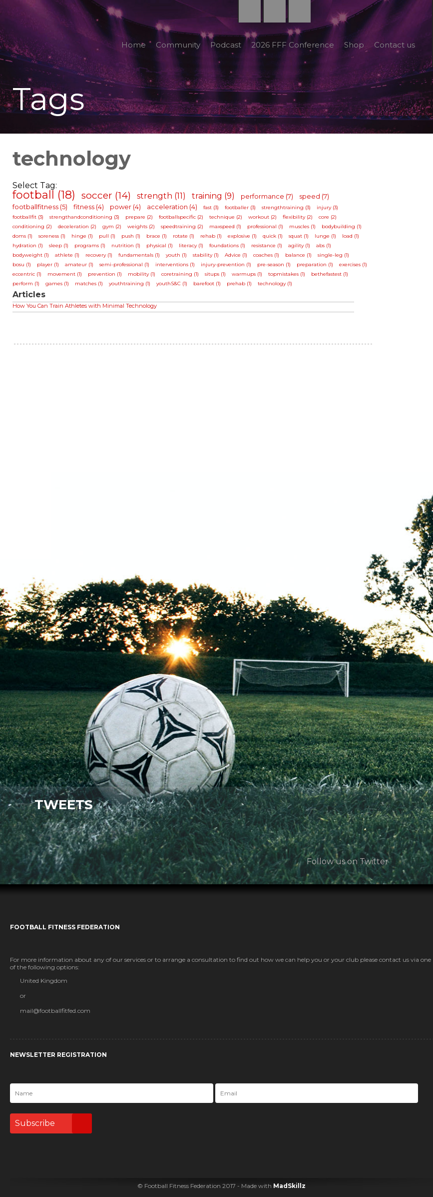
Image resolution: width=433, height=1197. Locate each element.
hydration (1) (27, 245)
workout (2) (262, 217)
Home (133, 45)
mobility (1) (141, 274)
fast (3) (211, 207)
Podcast (225, 45)
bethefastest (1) (329, 274)
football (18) (43, 195)
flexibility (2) (298, 217)
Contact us (394, 45)
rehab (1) (211, 236)
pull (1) (107, 236)
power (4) (125, 207)
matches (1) (89, 283)
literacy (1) (191, 245)
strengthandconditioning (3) (84, 217)
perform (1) (25, 283)
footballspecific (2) (181, 217)
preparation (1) (315, 264)
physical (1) (159, 245)
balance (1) (298, 255)
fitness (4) (88, 207)
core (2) (328, 217)
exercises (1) (353, 264)
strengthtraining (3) (286, 207)
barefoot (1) (207, 283)
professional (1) (265, 226)
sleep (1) (58, 245)
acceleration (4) (172, 207)
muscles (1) (302, 226)
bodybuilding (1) (342, 226)
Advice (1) (236, 255)
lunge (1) (325, 236)
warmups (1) (247, 274)
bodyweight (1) (30, 255)
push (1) (130, 236)
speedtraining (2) (182, 226)
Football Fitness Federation (33, 33)
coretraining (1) (180, 274)
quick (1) (273, 236)
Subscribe (53, 1123)
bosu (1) (21, 264)
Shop (354, 45)
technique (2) (225, 217)
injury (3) (327, 207)
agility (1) (299, 245)
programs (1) (89, 245)
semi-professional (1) (124, 264)
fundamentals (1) (139, 255)
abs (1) (323, 245)
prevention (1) (105, 274)
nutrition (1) (125, 245)
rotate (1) (183, 236)
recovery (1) (98, 255)
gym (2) (111, 226)
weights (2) (141, 226)
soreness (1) (51, 236)
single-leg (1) (333, 255)
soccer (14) (106, 195)
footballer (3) (240, 207)
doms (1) (22, 236)
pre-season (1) (274, 264)
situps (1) (215, 274)
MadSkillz (289, 1185)
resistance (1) (266, 245)
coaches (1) (266, 255)
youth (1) (176, 255)
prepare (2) (139, 217)
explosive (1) (242, 236)
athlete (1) (67, 255)
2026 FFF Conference (292, 45)
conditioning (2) (32, 226)
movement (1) (64, 274)
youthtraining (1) (129, 283)
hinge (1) (82, 236)
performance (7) (267, 196)
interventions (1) (175, 264)
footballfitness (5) (39, 207)
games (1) (57, 283)
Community (178, 45)
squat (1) (299, 236)
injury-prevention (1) (226, 264)
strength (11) (161, 196)
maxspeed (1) (225, 226)
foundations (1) (227, 245)
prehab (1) (239, 283)
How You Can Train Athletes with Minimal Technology (84, 305)
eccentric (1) (26, 274)
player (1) (48, 264)
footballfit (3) (27, 217)
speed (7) (314, 196)
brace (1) (156, 236)
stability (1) (206, 255)
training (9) (213, 196)
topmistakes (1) (286, 274)
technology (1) (275, 283)
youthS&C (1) (171, 283)
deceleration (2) (77, 226)
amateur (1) (79, 264)
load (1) (350, 236)
